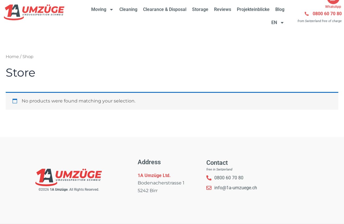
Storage (200, 6)
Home (12, 56)
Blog (279, 6)
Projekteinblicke (253, 6)
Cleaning (128, 6)
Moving (102, 6)
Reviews (222, 6)
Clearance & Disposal (164, 6)
